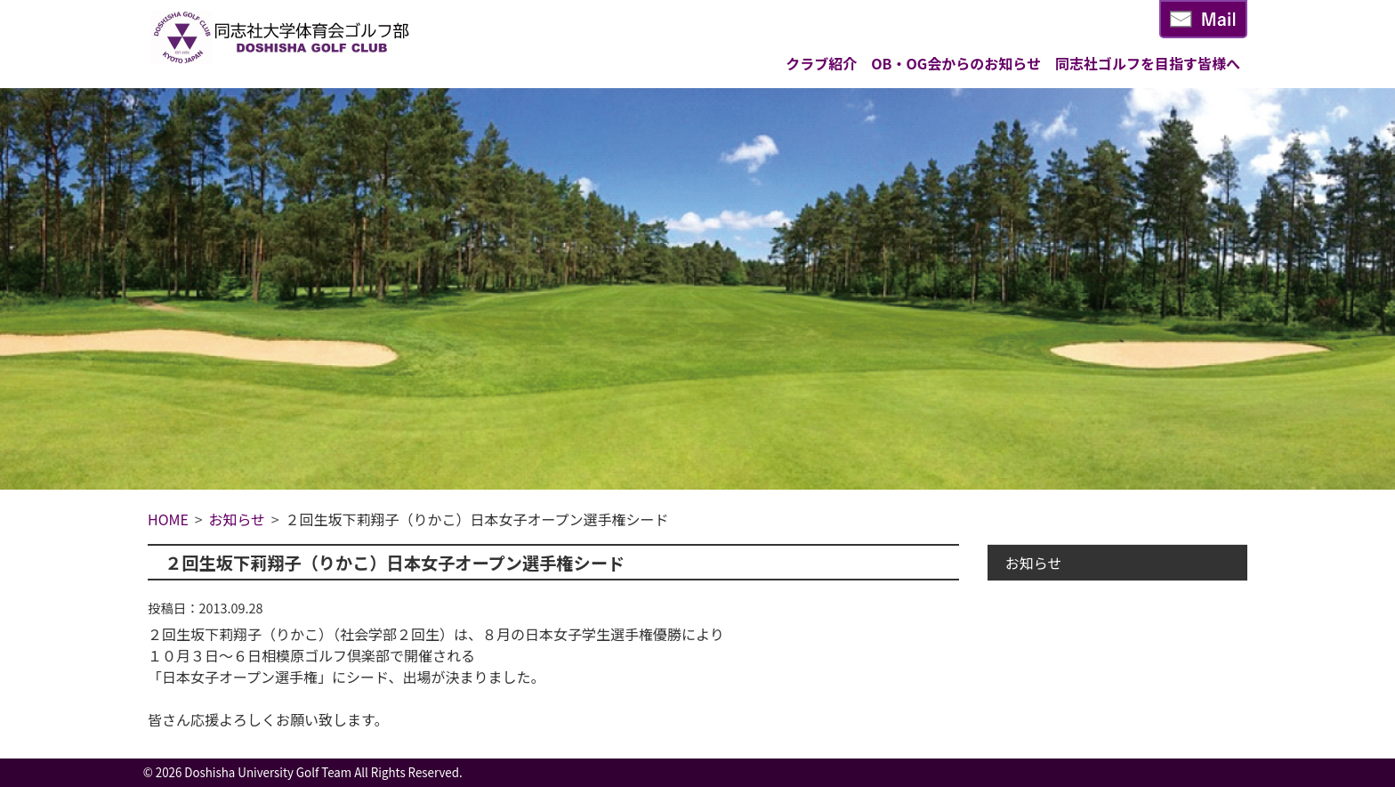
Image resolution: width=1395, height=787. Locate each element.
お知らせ (1033, 562)
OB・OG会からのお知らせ (956, 63)
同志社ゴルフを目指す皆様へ (1147, 63)
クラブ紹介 (821, 63)
